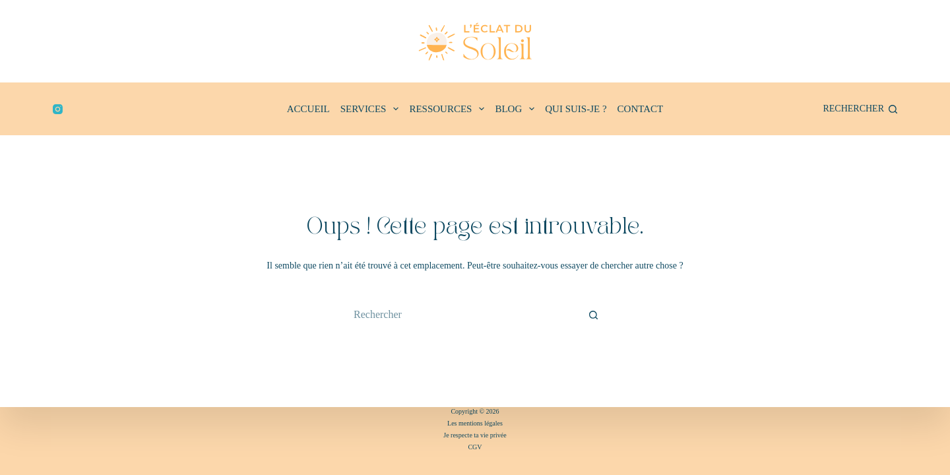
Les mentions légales (475, 423)
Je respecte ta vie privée (475, 435)
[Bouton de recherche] (594, 314)
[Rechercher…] (462, 314)
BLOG (517, 109)
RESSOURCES (449, 109)
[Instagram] (58, 109)
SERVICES (372, 109)
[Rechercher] (860, 109)
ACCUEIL (308, 109)
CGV (475, 447)
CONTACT (641, 109)
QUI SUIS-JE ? (575, 109)
